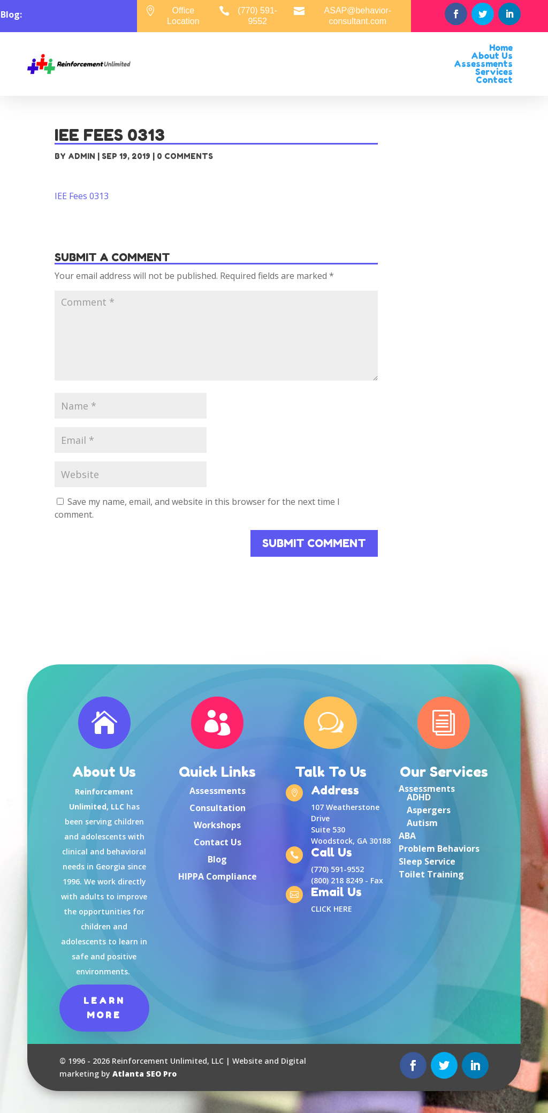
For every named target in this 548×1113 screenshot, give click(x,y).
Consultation (217, 808)
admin (81, 156)
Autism (422, 823)
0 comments (185, 156)
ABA (407, 836)
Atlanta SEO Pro (144, 1074)
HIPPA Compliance (217, 876)
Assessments (217, 791)
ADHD (419, 797)
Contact (494, 79)
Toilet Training (431, 874)
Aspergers (429, 810)
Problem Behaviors (439, 848)
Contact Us (217, 842)
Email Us (336, 893)
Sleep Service (427, 861)
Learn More (104, 1007)
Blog (217, 859)
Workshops (217, 825)
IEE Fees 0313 (82, 196)
